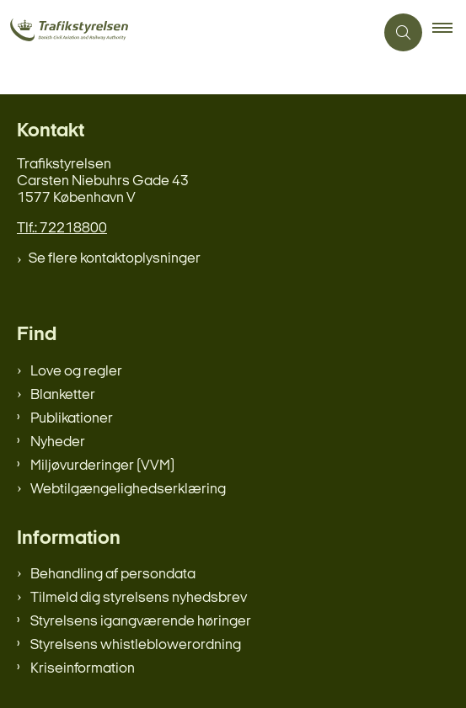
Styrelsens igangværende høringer (140, 622)
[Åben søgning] (403, 32)
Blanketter (62, 395)
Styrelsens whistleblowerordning (135, 645)
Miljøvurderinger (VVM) (102, 466)
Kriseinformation (82, 669)
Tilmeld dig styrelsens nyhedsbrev (138, 598)
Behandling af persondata (113, 574)
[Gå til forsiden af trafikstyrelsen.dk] (91, 32)
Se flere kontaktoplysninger (115, 259)
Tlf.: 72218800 (62, 228)
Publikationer (71, 419)
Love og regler (76, 372)
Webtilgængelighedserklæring (128, 489)
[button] (449, 32)
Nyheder (57, 442)
